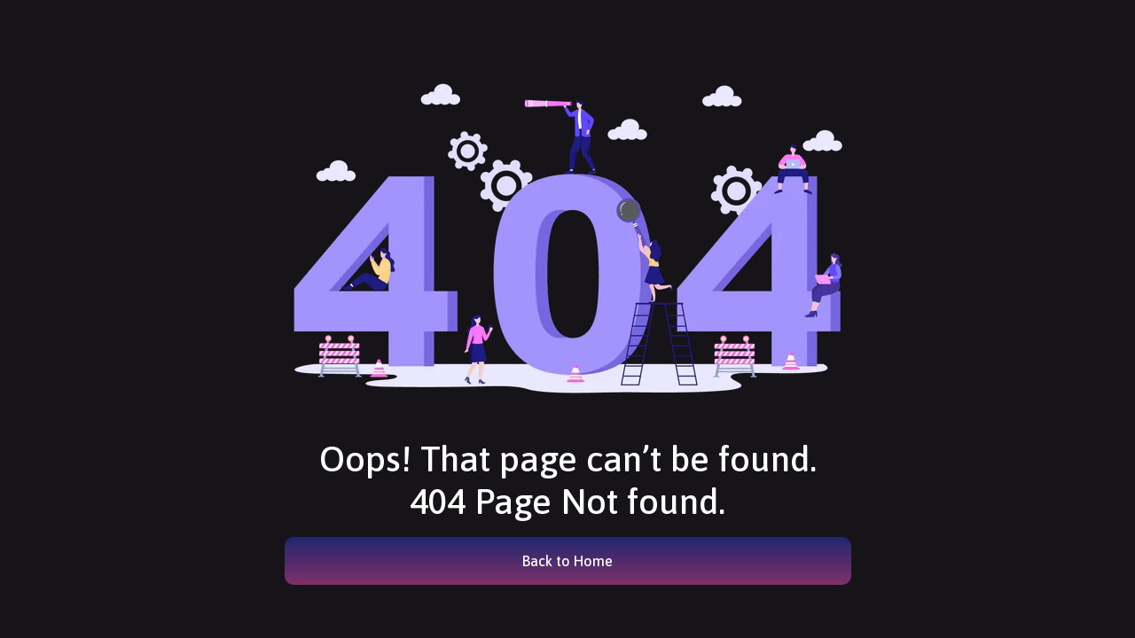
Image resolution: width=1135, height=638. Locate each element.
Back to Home (567, 561)
